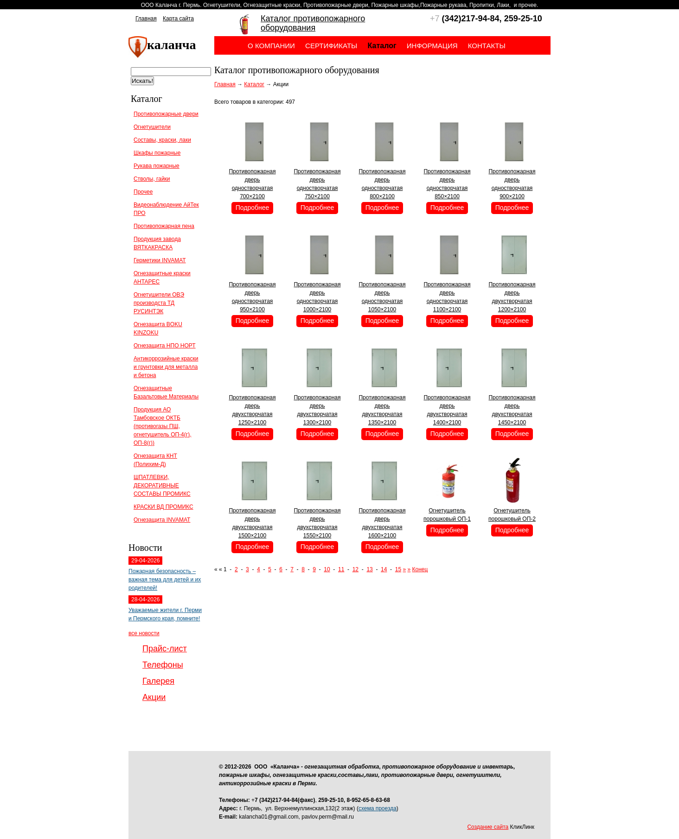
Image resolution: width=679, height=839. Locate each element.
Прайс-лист (164, 648)
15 (398, 569)
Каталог (254, 84)
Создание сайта (487, 827)
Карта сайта (178, 18)
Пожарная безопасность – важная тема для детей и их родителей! (164, 579)
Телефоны (162, 664)
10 (327, 569)
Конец (420, 569)
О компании (271, 46)
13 (369, 569)
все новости (144, 633)
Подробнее (252, 207)
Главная (146, 18)
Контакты (487, 46)
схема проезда (378, 808)
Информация (432, 46)
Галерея (158, 681)
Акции (154, 697)
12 (355, 569)
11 (341, 569)
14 (384, 569)
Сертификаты (331, 46)
